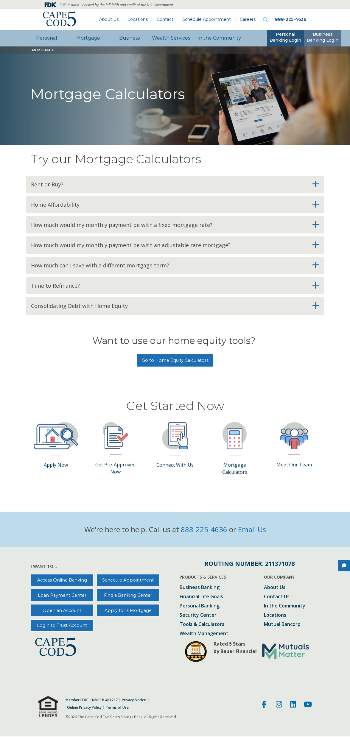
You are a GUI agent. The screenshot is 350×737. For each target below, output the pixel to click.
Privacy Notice (134, 700)
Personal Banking (200, 606)
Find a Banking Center (128, 595)
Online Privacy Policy (84, 707)
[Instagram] (279, 705)
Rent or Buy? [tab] (47, 184)
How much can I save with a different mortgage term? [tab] (100, 265)
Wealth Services (171, 38)
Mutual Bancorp (282, 624)
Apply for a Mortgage (128, 610)
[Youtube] (308, 705)
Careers (248, 19)
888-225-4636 (290, 19)
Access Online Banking (62, 580)
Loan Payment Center (62, 595)
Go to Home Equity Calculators (175, 360)
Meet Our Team (294, 435)
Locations (137, 19)
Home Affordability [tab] (55, 204)
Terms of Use (117, 707)
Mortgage (88, 38)
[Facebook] (265, 705)
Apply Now (56, 435)
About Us (109, 19)
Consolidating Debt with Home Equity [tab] (79, 305)
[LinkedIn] (293, 705)
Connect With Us (175, 435)
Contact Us (277, 597)
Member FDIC (77, 700)
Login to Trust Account (62, 625)
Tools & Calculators (202, 624)
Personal (46, 38)
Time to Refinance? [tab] (55, 285)
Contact (165, 19)
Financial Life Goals (201, 597)
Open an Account (62, 610)
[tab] (285, 38)
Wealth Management (204, 634)
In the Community (219, 38)
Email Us (252, 529)
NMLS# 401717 (105, 700)
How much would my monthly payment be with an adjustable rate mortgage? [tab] (131, 245)
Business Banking (200, 587)
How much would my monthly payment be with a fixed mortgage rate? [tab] (121, 224)
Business (129, 38)
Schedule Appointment (206, 19)
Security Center (198, 615)
